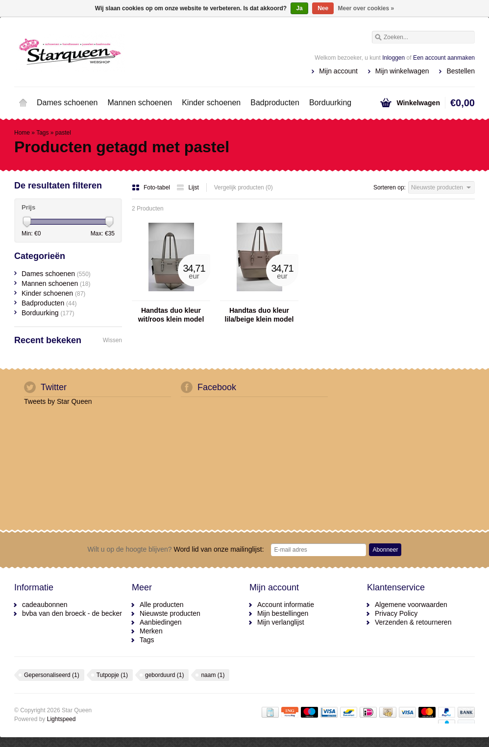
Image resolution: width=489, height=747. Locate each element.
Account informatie (285, 604)
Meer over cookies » (366, 8)
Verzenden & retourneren (413, 622)
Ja (299, 8)
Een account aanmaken (444, 57)
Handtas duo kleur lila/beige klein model (259, 314)
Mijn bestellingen (282, 613)
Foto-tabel (151, 187)
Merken (151, 631)
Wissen (112, 340)
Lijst (187, 187)
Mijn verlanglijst (280, 622)
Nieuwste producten (170, 613)
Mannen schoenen (140, 102)
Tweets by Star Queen (58, 401)
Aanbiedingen (161, 622)
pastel (63, 132)
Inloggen (393, 57)
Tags (42, 132)
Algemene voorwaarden (411, 604)
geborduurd (164, 675)
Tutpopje (112, 675)
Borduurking (330, 102)
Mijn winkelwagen (402, 71)
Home (23, 103)
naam (212, 675)
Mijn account (338, 71)
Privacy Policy (396, 613)
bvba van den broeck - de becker (72, 613)
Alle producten (162, 604)
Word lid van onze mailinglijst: (176, 549)
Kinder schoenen (211, 102)
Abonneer (385, 549)
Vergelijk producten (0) (243, 187)
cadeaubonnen (45, 604)
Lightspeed (61, 719)
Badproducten (274, 102)
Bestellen (460, 71)
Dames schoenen (67, 102)
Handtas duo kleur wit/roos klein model (171, 314)
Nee (323, 8)
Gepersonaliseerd (51, 675)
